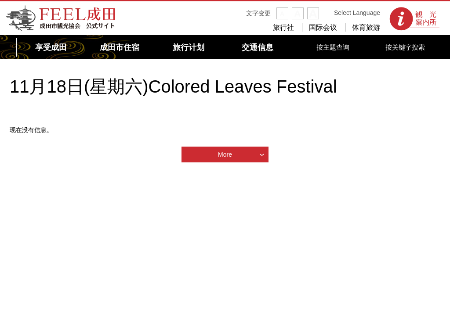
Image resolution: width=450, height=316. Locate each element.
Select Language (357, 12)
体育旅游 (366, 27)
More (225, 154)
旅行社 (283, 27)
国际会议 (323, 27)
